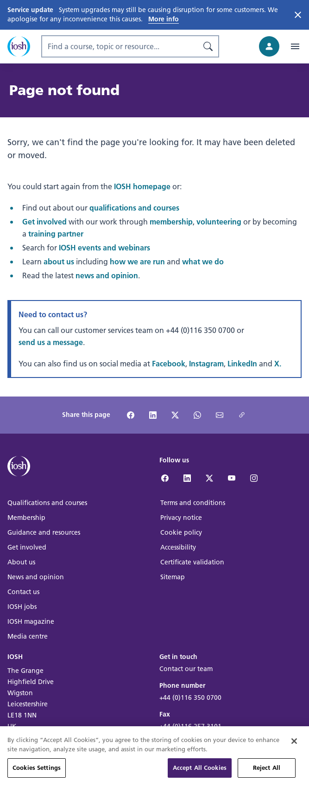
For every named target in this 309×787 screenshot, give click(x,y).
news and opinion (107, 275)
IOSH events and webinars (104, 247)
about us (59, 261)
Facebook (168, 363)
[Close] (294, 756)
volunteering (218, 221)
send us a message (51, 342)
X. (277, 363)
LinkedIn (242, 363)
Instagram (206, 363)
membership (171, 221)
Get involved (44, 221)
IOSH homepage (142, 186)
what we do (203, 261)
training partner (55, 233)
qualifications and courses (134, 207)
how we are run (137, 261)
